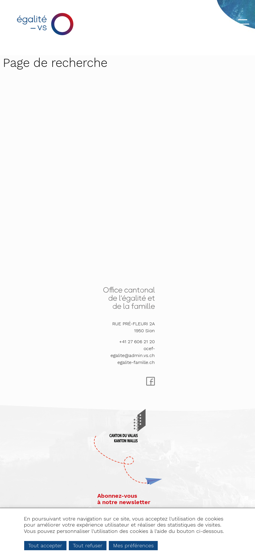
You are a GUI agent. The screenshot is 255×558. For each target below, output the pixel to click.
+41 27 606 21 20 (137, 341)
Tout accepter (45, 545)
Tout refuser (87, 545)
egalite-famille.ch (136, 362)
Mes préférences (133, 545)
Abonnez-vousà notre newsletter (123, 499)
